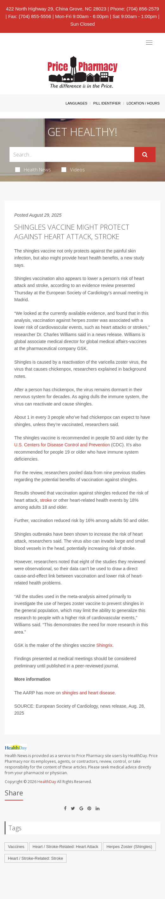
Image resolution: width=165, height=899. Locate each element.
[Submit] (144, 154)
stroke (46, 500)
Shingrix (104, 645)
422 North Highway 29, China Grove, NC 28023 (56, 8)
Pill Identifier (106, 103)
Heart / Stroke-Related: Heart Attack (65, 846)
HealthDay (46, 781)
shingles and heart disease (88, 692)
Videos (73, 169)
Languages (76, 103)
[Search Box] (72, 154)
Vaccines (16, 846)
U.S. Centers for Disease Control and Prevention (62, 444)
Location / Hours (143, 103)
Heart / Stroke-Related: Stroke (35, 858)
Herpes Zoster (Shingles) (129, 846)
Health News (33, 169)
